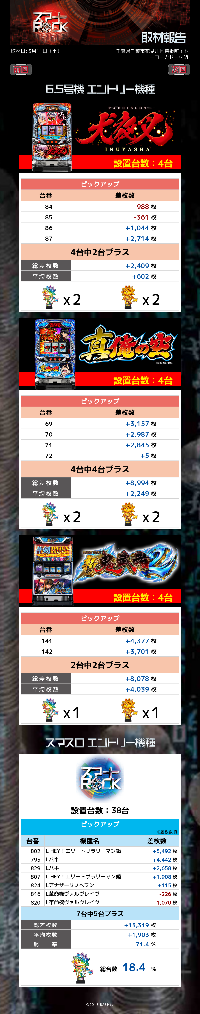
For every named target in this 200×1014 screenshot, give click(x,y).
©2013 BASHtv (100, 1006)
